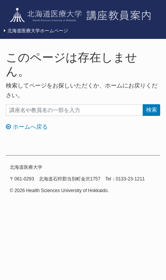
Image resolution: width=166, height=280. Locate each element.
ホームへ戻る (27, 126)
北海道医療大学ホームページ (36, 30)
